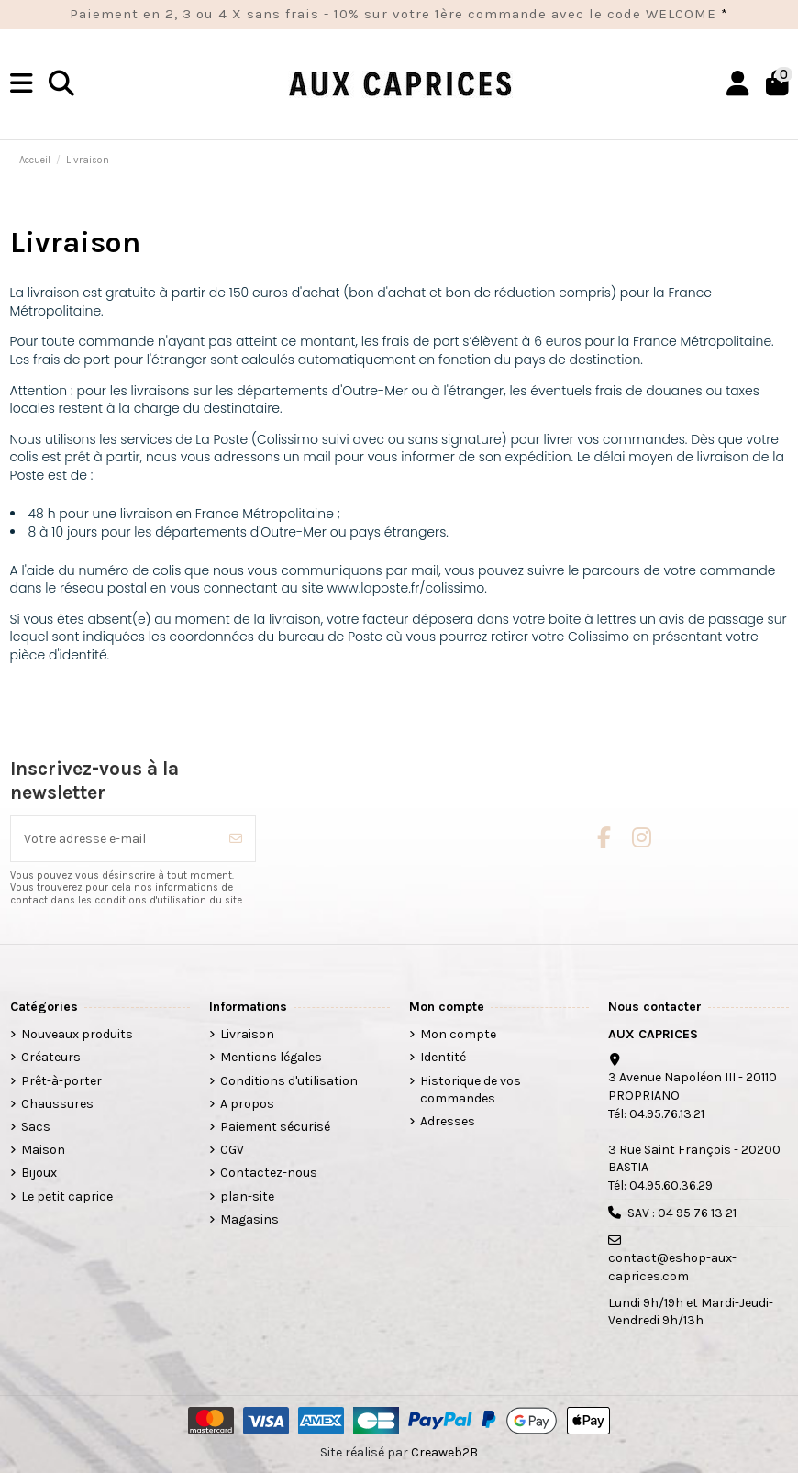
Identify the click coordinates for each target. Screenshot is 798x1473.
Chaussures (57, 1104)
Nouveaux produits (77, 1034)
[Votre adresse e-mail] (114, 838)
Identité (443, 1057)
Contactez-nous (268, 1172)
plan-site (247, 1196)
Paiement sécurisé (275, 1127)
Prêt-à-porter (61, 1081)
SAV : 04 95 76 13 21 (682, 1213)
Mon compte (458, 1034)
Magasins (249, 1219)
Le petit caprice (67, 1196)
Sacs (35, 1127)
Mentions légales (271, 1057)
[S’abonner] (235, 838)
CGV (232, 1149)
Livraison (247, 1034)
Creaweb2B (444, 1452)
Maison (43, 1149)
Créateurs (51, 1057)
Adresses (447, 1121)
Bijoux (39, 1172)
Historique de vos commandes (470, 1090)
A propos (247, 1104)
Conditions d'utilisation (289, 1081)
